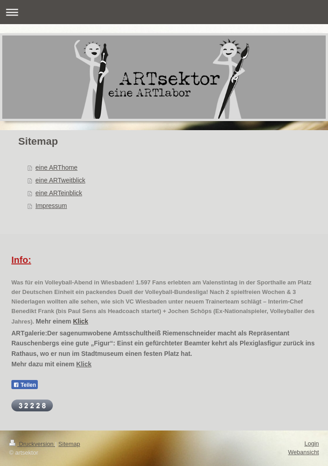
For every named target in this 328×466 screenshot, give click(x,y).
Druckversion (32, 444)
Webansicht (303, 452)
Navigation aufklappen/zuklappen (164, 12)
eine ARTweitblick (60, 180)
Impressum (51, 205)
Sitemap (69, 444)
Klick (80, 321)
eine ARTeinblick (59, 193)
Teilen (24, 385)
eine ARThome (56, 167)
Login (311, 443)
